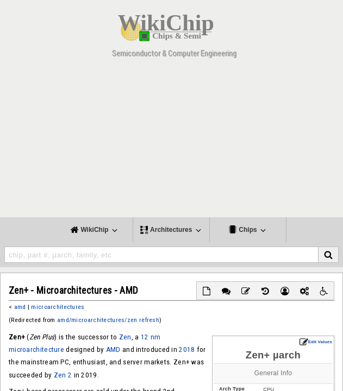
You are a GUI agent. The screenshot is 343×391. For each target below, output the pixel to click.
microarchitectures (57, 307)
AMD (113, 349)
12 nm (150, 337)
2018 (187, 349)
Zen (125, 337)
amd (20, 307)
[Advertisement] (171, 141)
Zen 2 (63, 375)
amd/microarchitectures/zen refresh (108, 320)
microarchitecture (36, 349)
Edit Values (316, 341)
